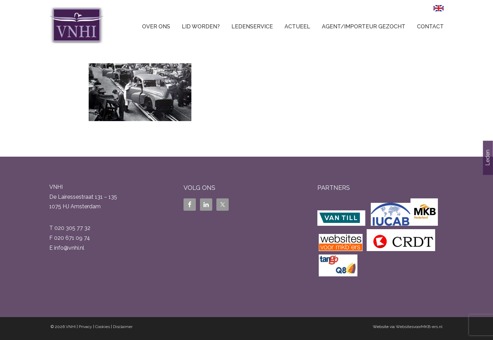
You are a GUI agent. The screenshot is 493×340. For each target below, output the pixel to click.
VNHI (71, 326)
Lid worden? (201, 26)
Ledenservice (252, 26)
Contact (430, 26)
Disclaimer (122, 326)
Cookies (102, 326)
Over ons (156, 26)
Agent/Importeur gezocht (363, 26)
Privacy (85, 326)
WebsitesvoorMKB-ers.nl (419, 326)
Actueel (297, 26)
